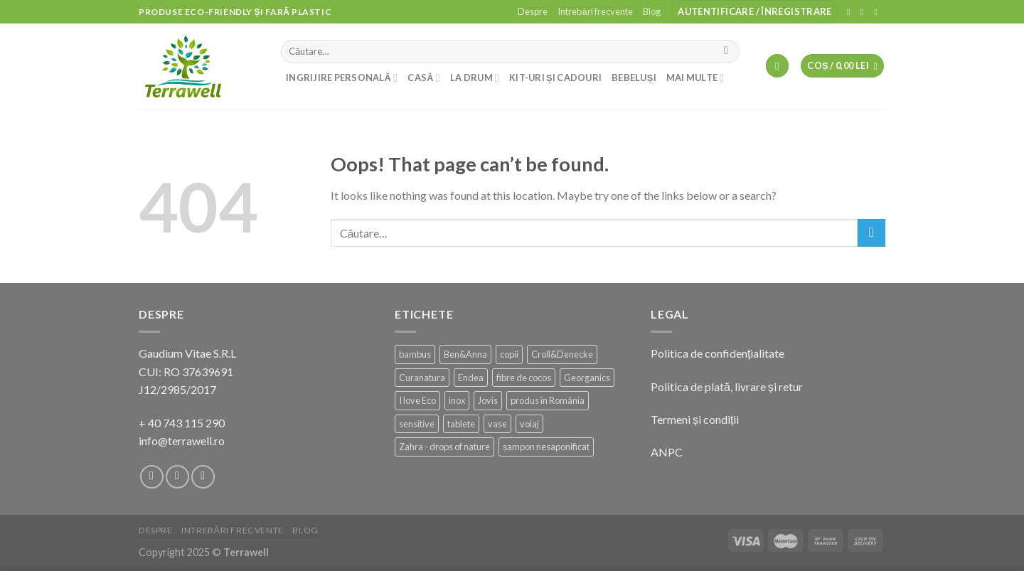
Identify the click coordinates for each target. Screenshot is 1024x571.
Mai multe (695, 78)
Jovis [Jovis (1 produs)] (488, 400)
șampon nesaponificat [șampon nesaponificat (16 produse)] (546, 446)
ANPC (667, 452)
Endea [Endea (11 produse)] (471, 377)
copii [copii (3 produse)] (509, 354)
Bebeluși (634, 77)
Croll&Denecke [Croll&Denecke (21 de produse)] (562, 354)
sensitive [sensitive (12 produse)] (416, 423)
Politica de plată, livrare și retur (727, 386)
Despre (533, 11)
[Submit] (726, 52)
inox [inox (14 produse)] (457, 400)
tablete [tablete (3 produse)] (461, 423)
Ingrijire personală (342, 78)
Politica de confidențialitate (717, 353)
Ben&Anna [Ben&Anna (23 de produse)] (465, 354)
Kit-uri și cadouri (555, 77)
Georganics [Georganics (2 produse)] (587, 377)
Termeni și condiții (695, 419)
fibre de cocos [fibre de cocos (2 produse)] (523, 377)
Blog (652, 11)
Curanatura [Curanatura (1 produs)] (422, 377)
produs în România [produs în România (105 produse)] (548, 400)
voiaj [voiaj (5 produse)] (529, 423)
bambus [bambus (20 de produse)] (415, 354)
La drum (474, 78)
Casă (423, 78)
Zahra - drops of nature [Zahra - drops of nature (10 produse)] (444, 446)
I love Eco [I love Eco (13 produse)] (417, 400)
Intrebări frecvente (595, 11)
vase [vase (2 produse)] (497, 423)
